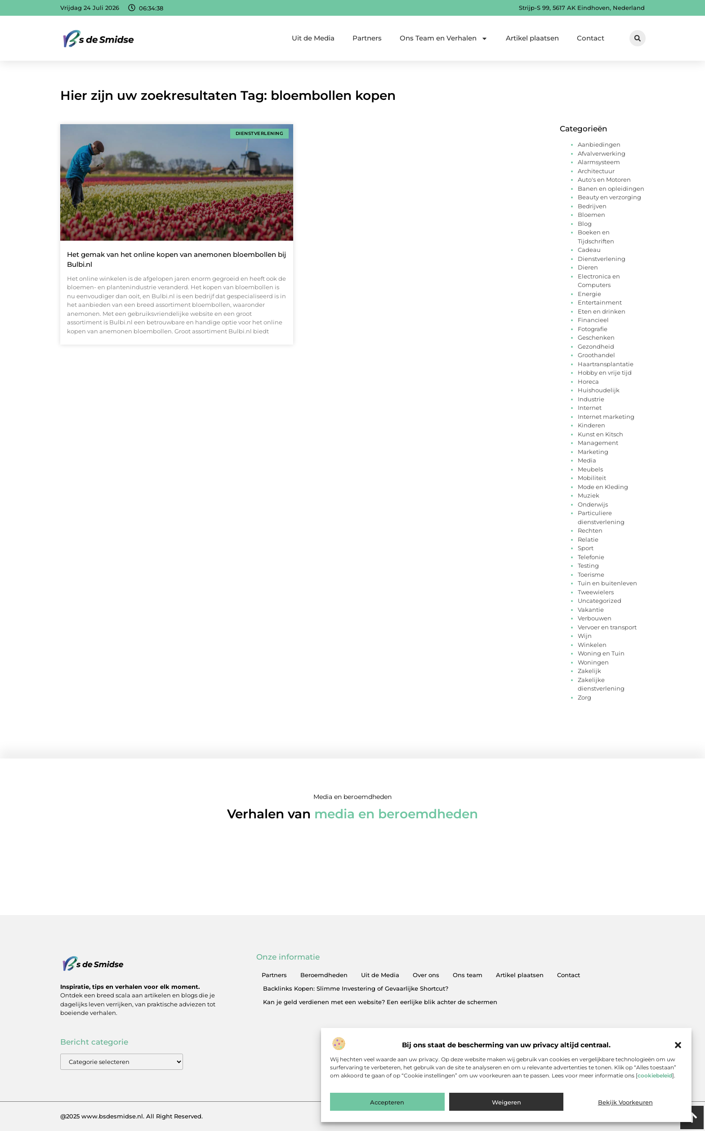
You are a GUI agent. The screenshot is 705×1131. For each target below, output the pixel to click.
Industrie (591, 399)
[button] (678, 1045)
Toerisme (591, 574)
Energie (589, 293)
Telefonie (591, 557)
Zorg (584, 697)
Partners (367, 38)
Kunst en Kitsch (600, 434)
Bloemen (591, 214)
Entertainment (600, 302)
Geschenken (596, 337)
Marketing (593, 451)
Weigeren (506, 1102)
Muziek (588, 495)
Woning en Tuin (601, 653)
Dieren (588, 267)
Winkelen (592, 644)
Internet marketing (606, 416)
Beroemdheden (324, 974)
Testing (588, 565)
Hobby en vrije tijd (605, 372)
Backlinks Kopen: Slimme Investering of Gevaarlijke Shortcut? (355, 988)
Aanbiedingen (599, 144)
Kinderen (591, 425)
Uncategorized (599, 600)
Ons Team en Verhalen (444, 38)
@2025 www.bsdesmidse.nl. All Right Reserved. (131, 1116)
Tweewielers (596, 592)
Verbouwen (594, 618)
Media (587, 460)
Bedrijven (592, 206)
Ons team (467, 974)
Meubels (590, 469)
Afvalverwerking (601, 153)
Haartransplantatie (606, 364)
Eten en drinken (601, 311)
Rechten (590, 530)
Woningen (593, 662)
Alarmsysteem (599, 162)
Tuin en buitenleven (607, 583)
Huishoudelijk (599, 390)
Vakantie (591, 609)
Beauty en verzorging (609, 197)
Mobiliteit (592, 477)
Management (598, 442)
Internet (590, 407)
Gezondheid (596, 346)
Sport (585, 548)
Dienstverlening (601, 258)
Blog (585, 223)
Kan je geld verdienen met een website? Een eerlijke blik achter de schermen (380, 1001)
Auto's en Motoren (604, 179)
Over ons (426, 974)
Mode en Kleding (603, 486)
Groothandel (596, 355)
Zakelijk (589, 670)
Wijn (585, 635)
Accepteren (387, 1102)
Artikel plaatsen (532, 38)
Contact (590, 38)
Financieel (593, 319)
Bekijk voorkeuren (625, 1102)
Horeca (588, 381)
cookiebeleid (655, 1075)
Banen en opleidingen (611, 188)
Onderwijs (593, 504)
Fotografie (592, 328)
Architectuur (596, 171)
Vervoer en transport (607, 627)
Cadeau (589, 249)
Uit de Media (313, 38)
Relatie (588, 539)
